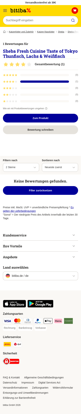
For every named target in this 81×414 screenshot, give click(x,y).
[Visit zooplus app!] (14, 306)
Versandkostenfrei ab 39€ (40, 2)
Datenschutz (10, 382)
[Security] (11, 362)
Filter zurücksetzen (40, 190)
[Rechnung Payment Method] (9, 328)
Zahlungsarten (40, 387)
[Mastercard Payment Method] (17, 321)
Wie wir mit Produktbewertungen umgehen (25, 108)
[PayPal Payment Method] (37, 321)
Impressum (27, 382)
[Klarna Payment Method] (58, 321)
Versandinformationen (15, 387)
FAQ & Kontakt (11, 377)
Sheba (61, 32)
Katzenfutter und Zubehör (21, 32)
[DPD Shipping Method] (17, 344)
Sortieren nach (51, 160)
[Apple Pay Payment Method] (48, 321)
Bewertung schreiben (40, 129)
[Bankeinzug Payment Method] (25, 328)
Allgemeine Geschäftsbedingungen (44, 377)
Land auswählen (15, 267)
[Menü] (5, 10)
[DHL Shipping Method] (7, 344)
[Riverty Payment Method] (68, 321)
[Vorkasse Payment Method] (40, 328)
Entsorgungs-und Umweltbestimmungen (25, 392)
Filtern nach (10, 160)
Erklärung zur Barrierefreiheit (19, 397)
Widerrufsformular (63, 387)
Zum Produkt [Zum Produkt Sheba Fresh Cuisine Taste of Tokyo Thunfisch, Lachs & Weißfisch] (40, 118)
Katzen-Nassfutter (45, 32)
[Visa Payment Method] (7, 321)
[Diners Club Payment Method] (27, 321)
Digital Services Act (49, 382)
